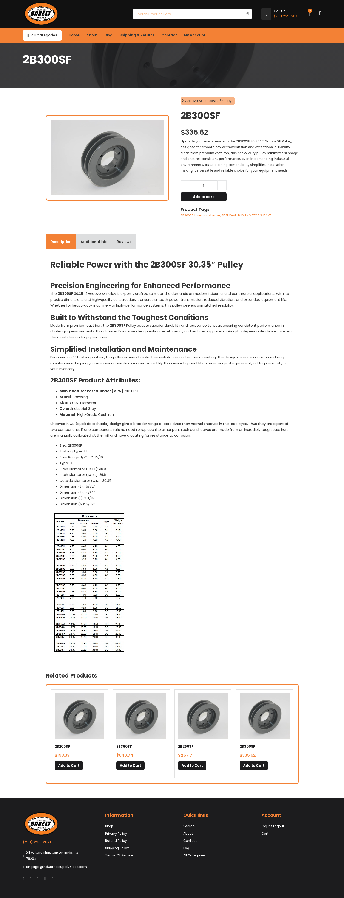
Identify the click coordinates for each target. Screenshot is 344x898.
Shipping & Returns (137, 35)
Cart (265, 833)
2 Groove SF (192, 100)
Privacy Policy (116, 833)
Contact (169, 35)
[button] (69, 765)
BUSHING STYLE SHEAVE (254, 215)
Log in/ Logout (273, 826)
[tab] (61, 241)
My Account (194, 35)
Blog (109, 35)
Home (74, 35)
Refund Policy (116, 840)
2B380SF (124, 746)
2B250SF (185, 746)
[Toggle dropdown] (28, 35)
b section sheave (207, 215)
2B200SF (62, 746)
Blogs (109, 826)
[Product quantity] (203, 185)
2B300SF (187, 215)
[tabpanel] (172, 457)
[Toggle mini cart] (309, 14)
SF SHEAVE (229, 215)
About (92, 35)
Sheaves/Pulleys (219, 100)
